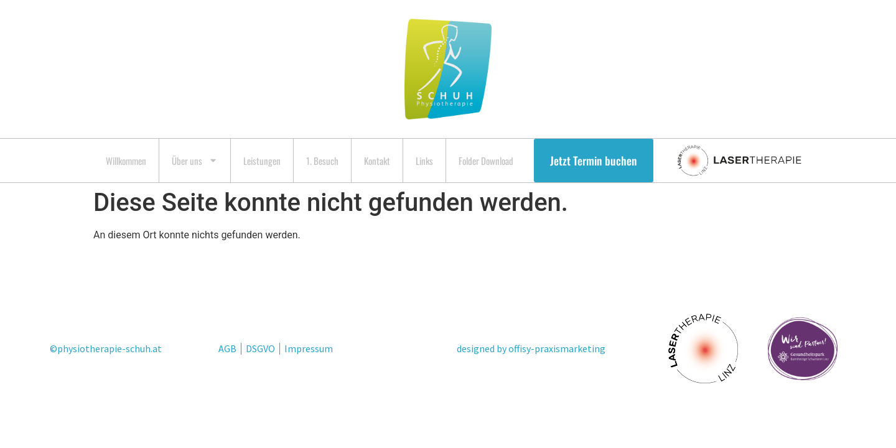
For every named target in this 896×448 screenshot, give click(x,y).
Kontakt (377, 160)
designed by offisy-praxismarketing (531, 348)
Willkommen (126, 160)
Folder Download (486, 160)
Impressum (308, 348)
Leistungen (262, 160)
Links (424, 160)
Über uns (195, 160)
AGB (227, 348)
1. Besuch (322, 160)
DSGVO (260, 348)
